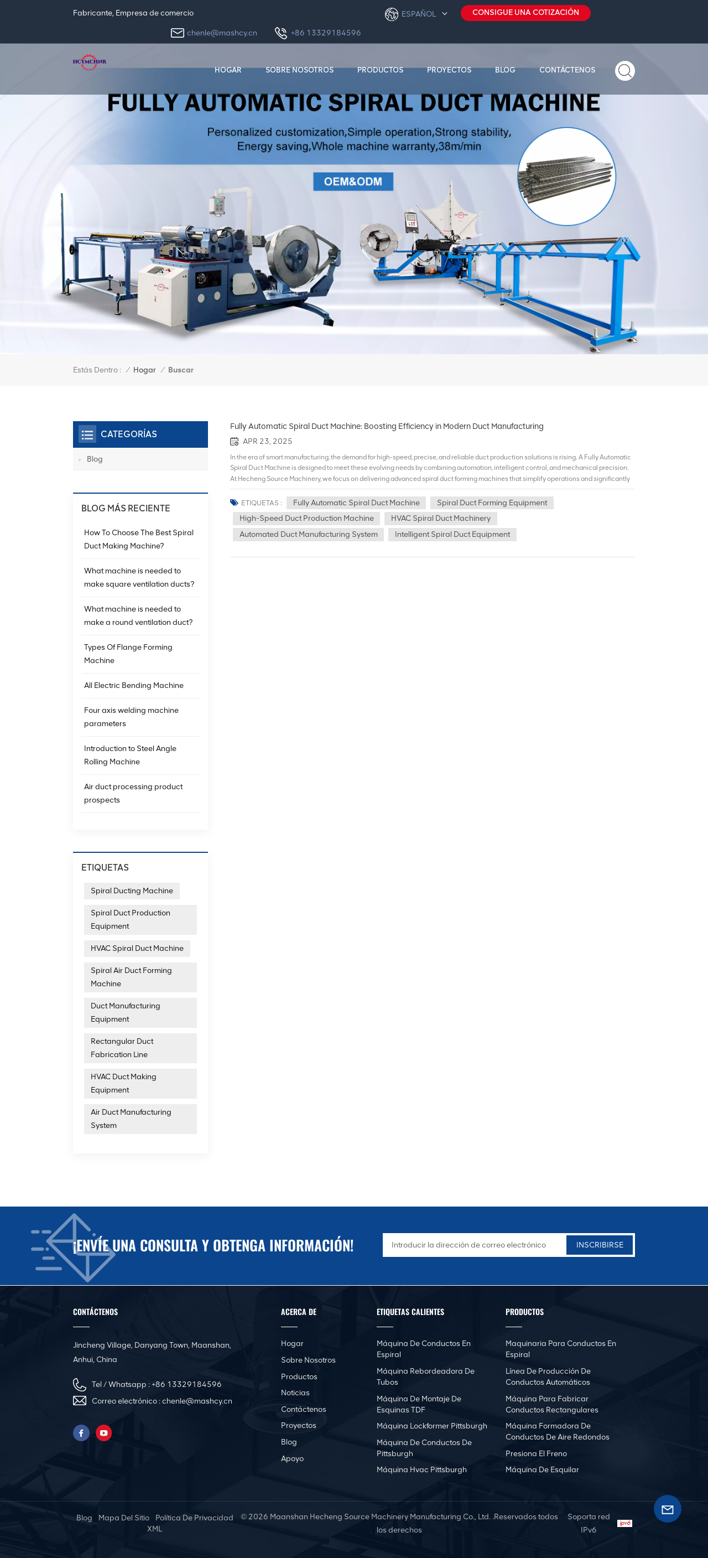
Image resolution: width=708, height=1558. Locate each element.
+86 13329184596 (326, 33)
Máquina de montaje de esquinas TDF (419, 1404)
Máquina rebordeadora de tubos (426, 1377)
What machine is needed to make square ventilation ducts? (139, 577)
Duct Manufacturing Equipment (125, 1012)
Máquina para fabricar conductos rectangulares (552, 1404)
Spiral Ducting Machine (132, 891)
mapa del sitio (123, 1518)
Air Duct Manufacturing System (131, 1118)
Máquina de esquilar (542, 1469)
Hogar (228, 69)
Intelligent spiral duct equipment (453, 535)
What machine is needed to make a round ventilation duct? (138, 615)
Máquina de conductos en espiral (424, 1349)
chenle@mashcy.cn (222, 33)
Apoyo (292, 1458)
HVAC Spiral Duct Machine (137, 948)
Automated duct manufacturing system (309, 535)
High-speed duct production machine (307, 519)
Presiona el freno (536, 1453)
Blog (505, 69)
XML (154, 1529)
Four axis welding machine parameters (131, 717)
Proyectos (449, 69)
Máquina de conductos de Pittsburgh (424, 1448)
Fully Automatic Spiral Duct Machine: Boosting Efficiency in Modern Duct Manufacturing (386, 426)
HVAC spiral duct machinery (441, 519)
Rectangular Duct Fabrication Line (122, 1048)
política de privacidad (194, 1518)
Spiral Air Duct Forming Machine (131, 977)
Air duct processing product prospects (133, 793)
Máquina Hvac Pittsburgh (422, 1469)
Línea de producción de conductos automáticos (548, 1377)
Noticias (295, 1392)
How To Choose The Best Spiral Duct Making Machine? (139, 539)
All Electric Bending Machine (134, 685)
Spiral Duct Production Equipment (130, 919)
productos (380, 69)
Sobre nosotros (300, 69)
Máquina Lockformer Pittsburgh (432, 1426)
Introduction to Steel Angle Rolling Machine (130, 755)
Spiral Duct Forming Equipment (493, 503)
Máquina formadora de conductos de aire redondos (558, 1431)
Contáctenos (567, 69)
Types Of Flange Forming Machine (128, 654)
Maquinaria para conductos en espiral (561, 1349)
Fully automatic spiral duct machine (356, 503)
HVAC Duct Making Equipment (124, 1083)
